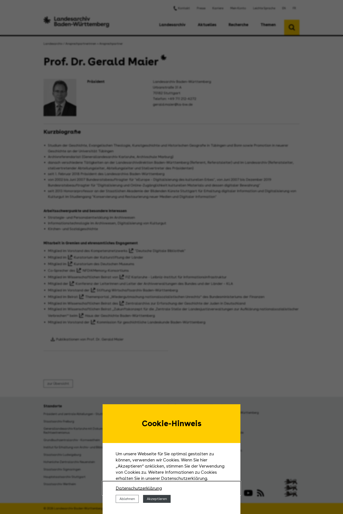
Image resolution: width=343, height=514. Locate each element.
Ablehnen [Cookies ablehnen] (127, 499)
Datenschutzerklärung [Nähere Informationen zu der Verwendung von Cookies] (139, 488)
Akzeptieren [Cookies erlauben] (157, 499)
